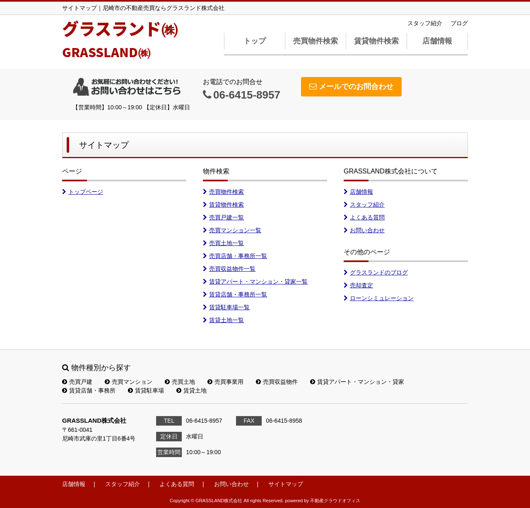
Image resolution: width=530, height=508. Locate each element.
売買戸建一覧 (223, 217)
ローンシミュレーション (379, 298)
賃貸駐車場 (146, 390)
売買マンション (128, 381)
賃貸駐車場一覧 (226, 307)
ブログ (459, 23)
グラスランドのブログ (376, 272)
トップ (254, 41)
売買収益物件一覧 (229, 268)
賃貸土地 (191, 390)
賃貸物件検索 (376, 41)
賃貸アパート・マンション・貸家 (357, 381)
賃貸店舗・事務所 (89, 390)
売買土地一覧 (223, 243)
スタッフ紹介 (424, 23)
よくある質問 (364, 217)
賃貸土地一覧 (223, 320)
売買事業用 (225, 381)
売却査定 (358, 285)
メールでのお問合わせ (351, 86)
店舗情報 (437, 41)
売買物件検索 (315, 41)
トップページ (82, 191)
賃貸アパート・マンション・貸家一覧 (255, 281)
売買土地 (180, 381)
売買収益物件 (277, 381)
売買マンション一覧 (232, 230)
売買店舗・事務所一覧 (235, 256)
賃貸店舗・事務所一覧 (235, 294)
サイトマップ (285, 484)
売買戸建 (77, 381)
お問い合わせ (364, 230)
